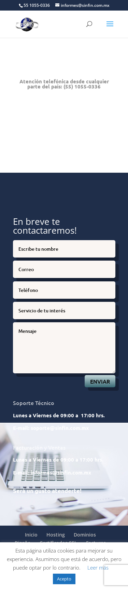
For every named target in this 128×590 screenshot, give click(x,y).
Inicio (31, 534)
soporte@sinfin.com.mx (60, 427)
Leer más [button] (98, 567)
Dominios (85, 534)
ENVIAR (100, 381)
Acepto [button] (64, 579)
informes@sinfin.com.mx (61, 472)
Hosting (55, 534)
